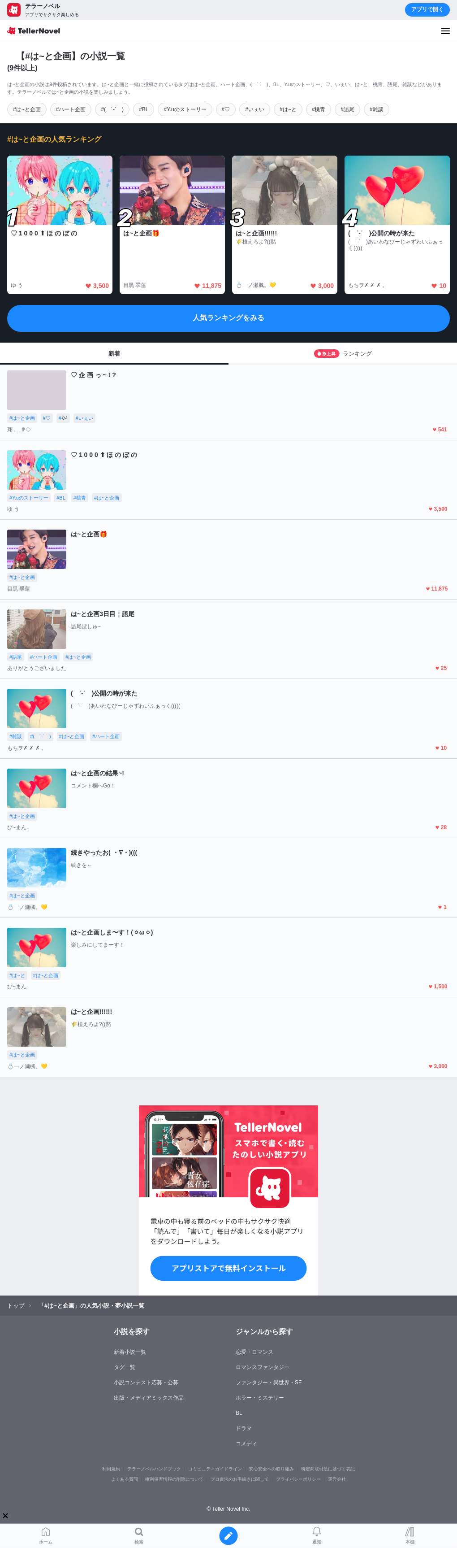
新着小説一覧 (130, 1352)
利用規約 (111, 1468)
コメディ (246, 1443)
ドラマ (244, 1428)
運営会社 (337, 1479)
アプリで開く (427, 9)
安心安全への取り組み (271, 1468)
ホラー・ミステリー (260, 1398)
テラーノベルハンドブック (154, 1468)
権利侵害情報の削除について (174, 1479)
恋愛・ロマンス (254, 1352)
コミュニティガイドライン (215, 1468)
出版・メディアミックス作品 (149, 1398)
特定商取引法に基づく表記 (328, 1468)
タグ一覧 (124, 1367)
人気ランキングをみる (228, 318)
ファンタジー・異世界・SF (269, 1382)
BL (239, 1413)
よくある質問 (124, 1479)
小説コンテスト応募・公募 (146, 1382)
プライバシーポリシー (298, 1479)
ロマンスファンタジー (262, 1367)
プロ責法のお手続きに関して (240, 1479)
